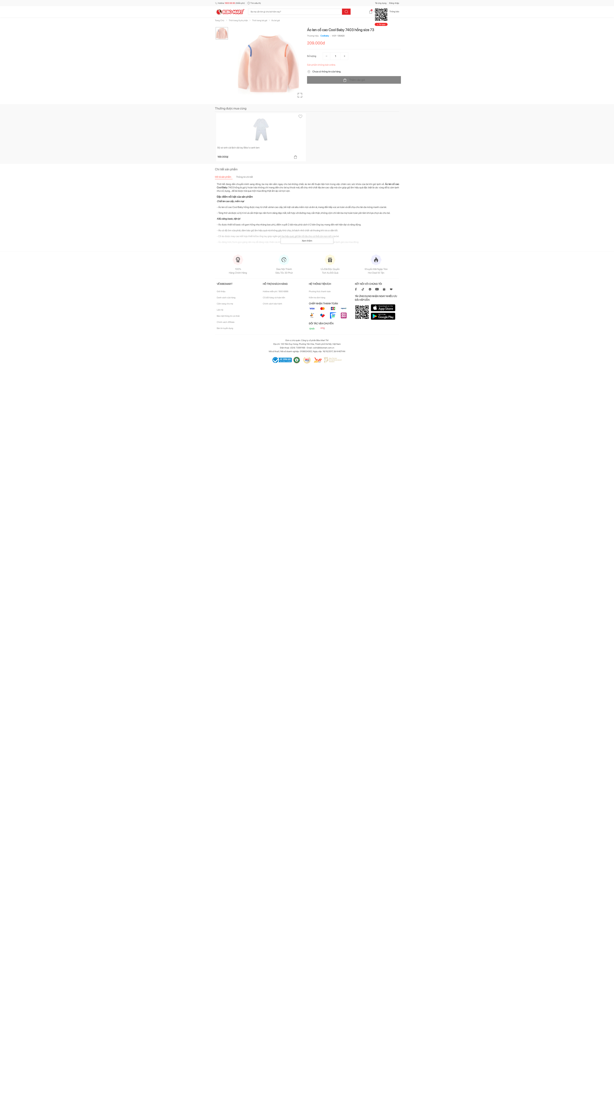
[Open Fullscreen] (299, 94)
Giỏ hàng (375, 11)
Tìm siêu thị (254, 3)
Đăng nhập (394, 3)
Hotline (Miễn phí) (230, 3)
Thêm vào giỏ (354, 80)
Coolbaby (324, 36)
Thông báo (392, 11)
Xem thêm (307, 240)
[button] (268, 63)
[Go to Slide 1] (222, 33)
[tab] (225, 176)
